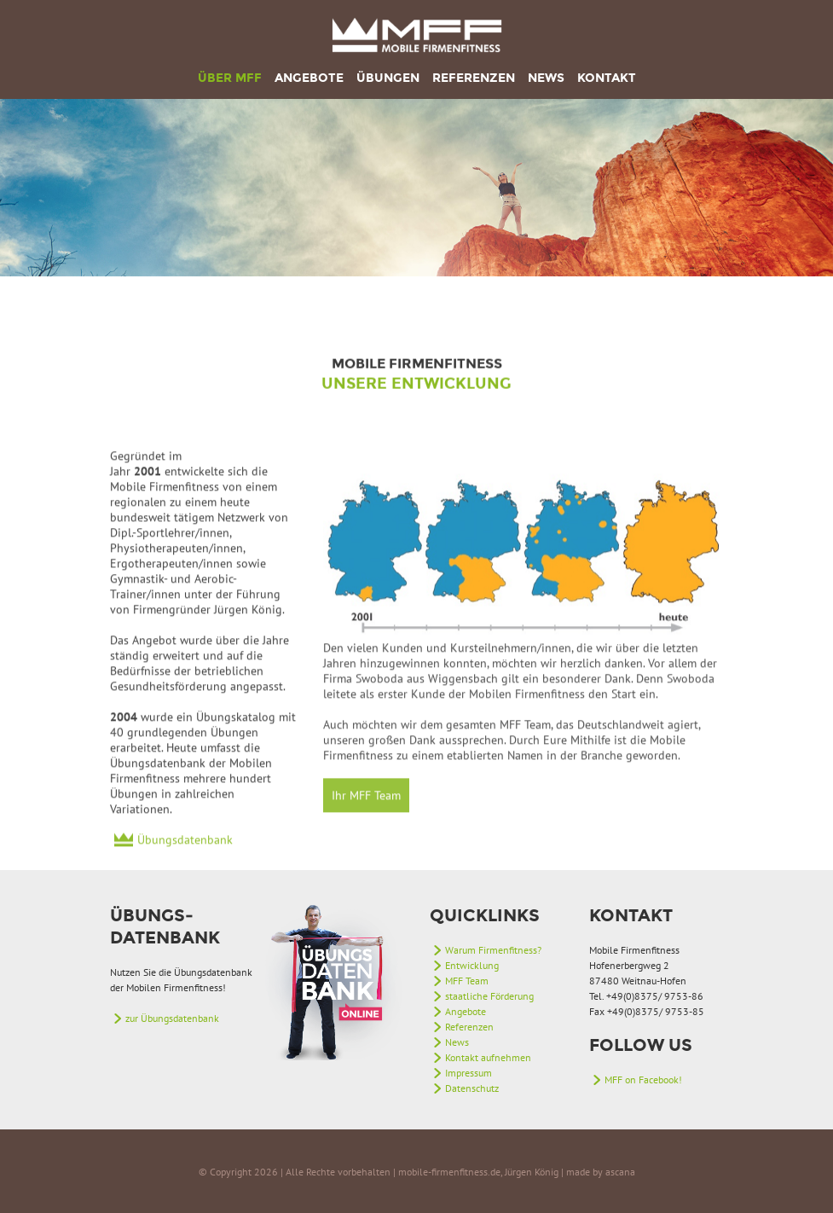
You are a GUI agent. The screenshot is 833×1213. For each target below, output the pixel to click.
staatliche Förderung (489, 996)
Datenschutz (472, 1088)
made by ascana (600, 1171)
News (546, 78)
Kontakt (606, 78)
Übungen (387, 78)
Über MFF (230, 78)
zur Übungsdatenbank (172, 1018)
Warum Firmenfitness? (493, 949)
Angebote (309, 78)
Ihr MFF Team (366, 848)
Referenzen (473, 78)
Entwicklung (472, 965)
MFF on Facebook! (643, 1079)
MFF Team (467, 980)
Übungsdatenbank (185, 876)
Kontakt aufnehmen (488, 1057)
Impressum (468, 1072)
